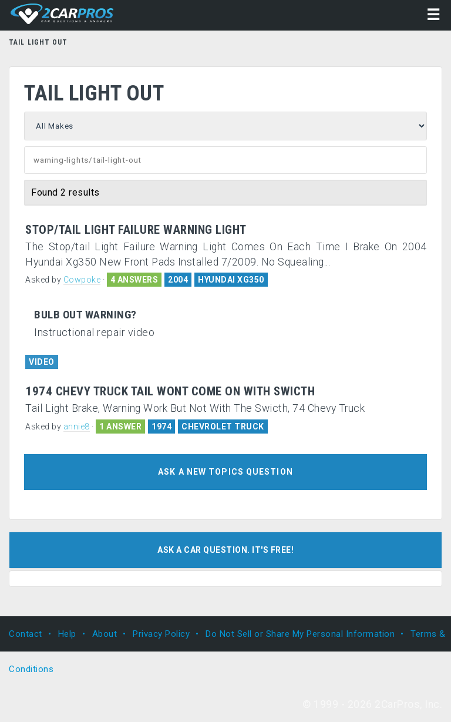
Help (67, 634)
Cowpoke (82, 279)
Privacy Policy (161, 634)
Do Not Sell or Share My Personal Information (300, 634)
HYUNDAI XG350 (231, 279)
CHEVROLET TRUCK (222, 426)
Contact (25, 634)
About (104, 634)
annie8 (76, 426)
